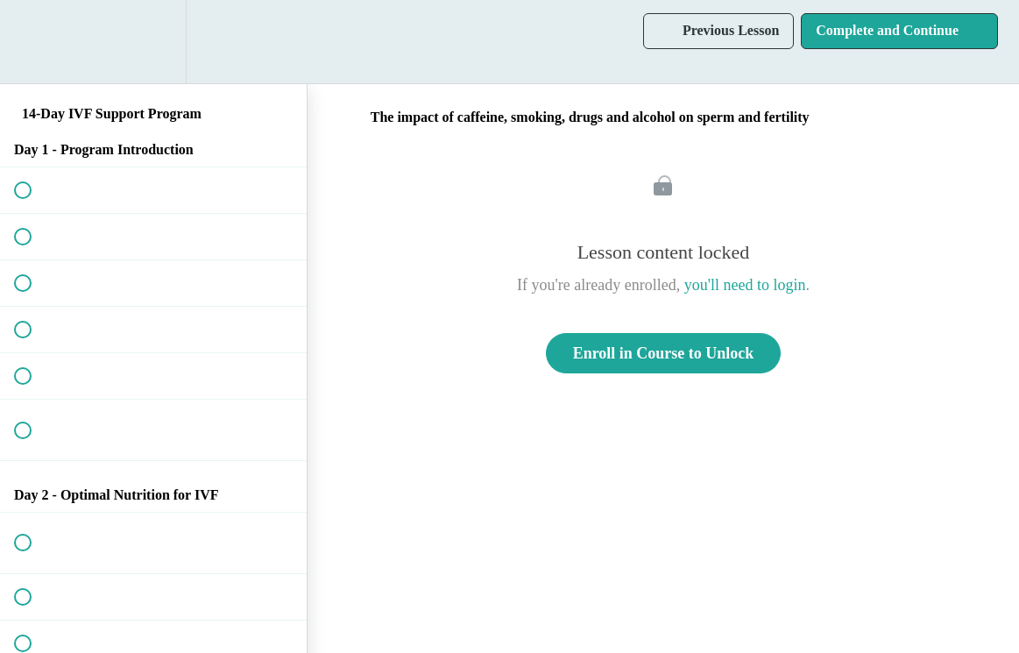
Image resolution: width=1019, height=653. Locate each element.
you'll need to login (745, 285)
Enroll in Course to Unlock (663, 353)
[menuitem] (153, 41)
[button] (32, 41)
